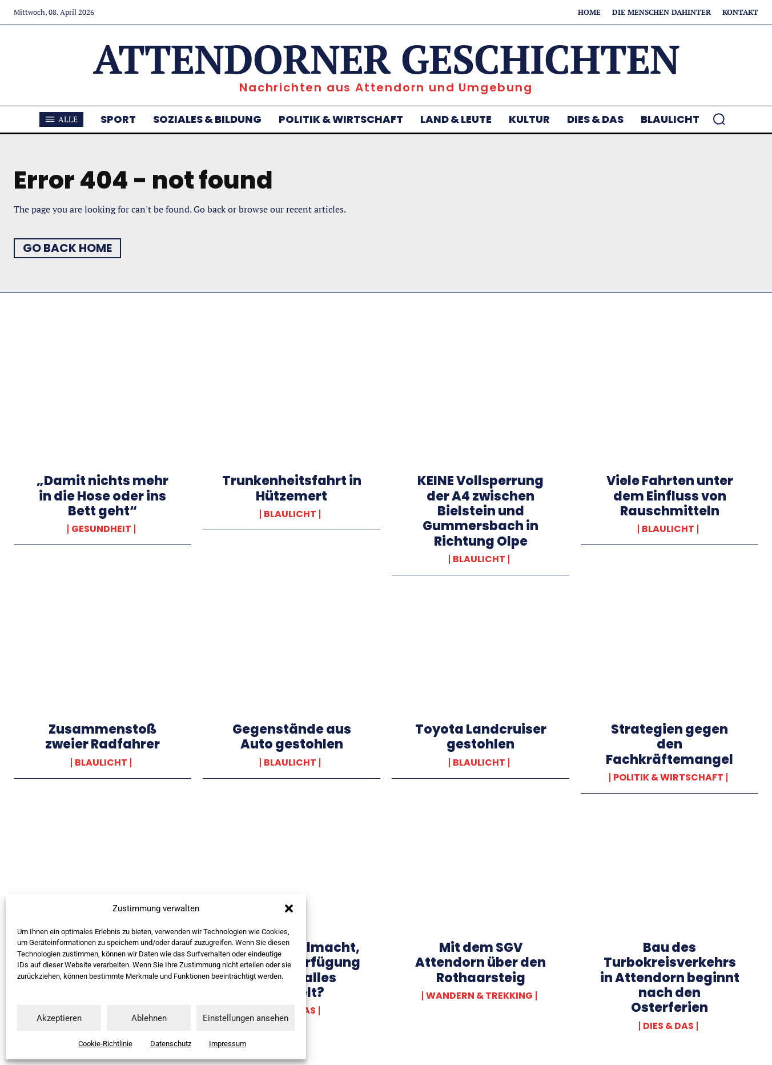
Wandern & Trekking (479, 995)
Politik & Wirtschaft (668, 777)
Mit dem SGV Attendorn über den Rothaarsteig (480, 963)
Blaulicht (290, 514)
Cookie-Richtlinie (105, 1043)
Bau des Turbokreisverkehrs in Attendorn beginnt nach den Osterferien (669, 978)
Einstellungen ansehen (245, 1018)
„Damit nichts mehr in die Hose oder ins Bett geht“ (102, 496)
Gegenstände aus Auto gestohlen (291, 736)
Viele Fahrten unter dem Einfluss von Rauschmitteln (669, 496)
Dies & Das (668, 1026)
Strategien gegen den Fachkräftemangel (669, 744)
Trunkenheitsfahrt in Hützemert (291, 488)
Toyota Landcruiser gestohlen (480, 736)
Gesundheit (101, 529)
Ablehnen (149, 1018)
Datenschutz (170, 1043)
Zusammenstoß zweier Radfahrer (102, 736)
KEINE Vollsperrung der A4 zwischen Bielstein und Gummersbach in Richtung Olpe (480, 511)
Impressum (227, 1043)
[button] (289, 908)
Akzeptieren (59, 1018)
